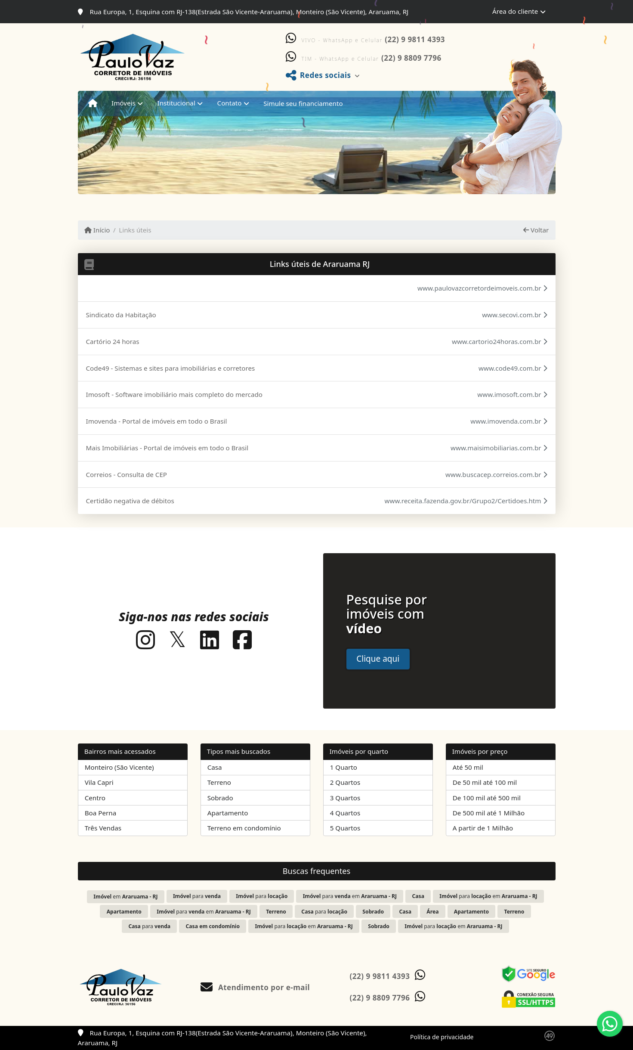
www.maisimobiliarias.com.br (499, 447)
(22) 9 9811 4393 (415, 39)
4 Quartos (345, 812)
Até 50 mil (468, 767)
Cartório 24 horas (112, 341)
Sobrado (220, 797)
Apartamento (227, 812)
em (125, 896)
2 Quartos (345, 782)
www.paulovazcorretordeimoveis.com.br (482, 288)
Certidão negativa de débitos (130, 500)
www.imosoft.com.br (512, 394)
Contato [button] (229, 103)
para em (350, 896)
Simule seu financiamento (303, 103)
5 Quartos (345, 828)
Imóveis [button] (123, 103)
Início (97, 230)
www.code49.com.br (513, 368)
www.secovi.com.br (514, 314)
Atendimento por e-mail (255, 987)
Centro (95, 797)
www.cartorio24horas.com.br (499, 341)
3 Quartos (345, 797)
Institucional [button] (176, 103)
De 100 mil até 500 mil (487, 797)
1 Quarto (343, 767)
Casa (214, 767)
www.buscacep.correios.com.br (496, 474)
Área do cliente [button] (515, 11)
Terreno (219, 782)
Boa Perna (100, 812)
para (197, 896)
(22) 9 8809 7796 (411, 58)
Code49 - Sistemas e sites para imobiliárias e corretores (170, 368)
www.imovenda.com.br (508, 421)
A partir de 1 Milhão (483, 828)
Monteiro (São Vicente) (119, 767)
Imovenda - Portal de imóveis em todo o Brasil (156, 421)
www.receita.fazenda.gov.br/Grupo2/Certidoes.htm (466, 500)
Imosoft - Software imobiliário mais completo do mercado (174, 394)
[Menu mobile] (92, 103)
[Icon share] (145, 640)
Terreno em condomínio (244, 828)
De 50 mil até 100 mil (485, 782)
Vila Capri (99, 782)
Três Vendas (103, 828)
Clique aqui (377, 658)
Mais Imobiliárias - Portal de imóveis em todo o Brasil (167, 447)
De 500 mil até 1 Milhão (489, 812)
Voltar (536, 230)
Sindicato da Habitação (121, 314)
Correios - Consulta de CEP (126, 474)
